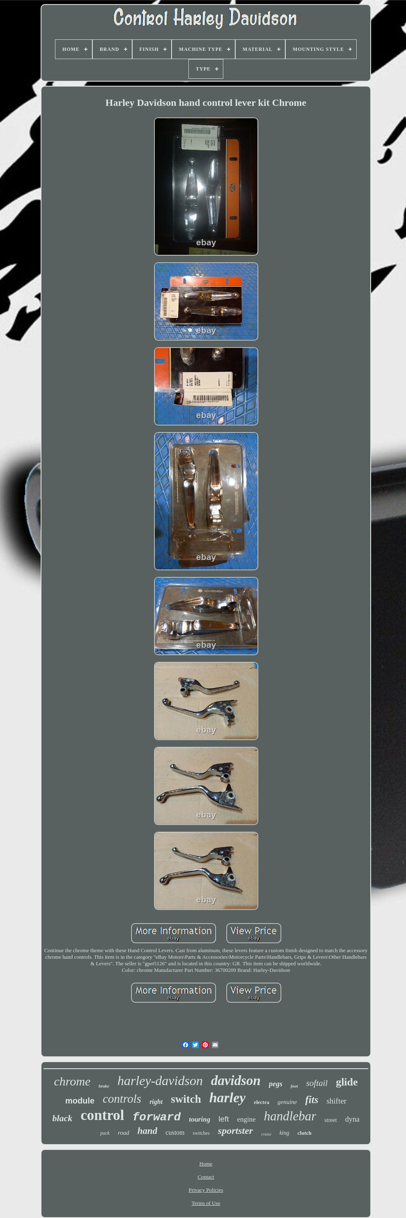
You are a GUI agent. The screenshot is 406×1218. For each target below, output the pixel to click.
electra (261, 1102)
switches (201, 1133)
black (62, 1118)
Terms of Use (206, 1203)
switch (186, 1099)
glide (347, 1082)
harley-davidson (160, 1080)
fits (311, 1099)
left (223, 1119)
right (156, 1101)
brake (104, 1085)
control (102, 1115)
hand (148, 1131)
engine (246, 1119)
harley (227, 1097)
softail (317, 1083)
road (123, 1132)
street (330, 1120)
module (79, 1100)
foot (294, 1085)
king (284, 1133)
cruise (266, 1134)
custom (174, 1132)
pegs (275, 1084)
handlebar (290, 1116)
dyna (352, 1119)
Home (206, 1164)
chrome (72, 1081)
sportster (235, 1130)
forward (157, 1117)
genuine (287, 1102)
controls (122, 1098)
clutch (305, 1133)
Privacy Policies (205, 1190)
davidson (236, 1080)
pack (105, 1133)
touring (199, 1119)
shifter (336, 1101)
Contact (205, 1177)
